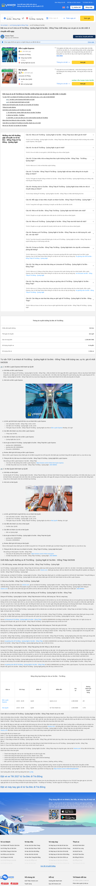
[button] (59, 135)
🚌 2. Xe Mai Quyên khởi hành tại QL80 (17, 102)
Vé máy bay (53, 842)
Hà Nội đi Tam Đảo (78, 854)
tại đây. (31, 772)
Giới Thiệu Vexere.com (31, 881)
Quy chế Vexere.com (55, 884)
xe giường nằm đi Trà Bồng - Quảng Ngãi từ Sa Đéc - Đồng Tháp (24, 641)
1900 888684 (53, 465)
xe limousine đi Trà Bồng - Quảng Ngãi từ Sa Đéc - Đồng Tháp (23, 619)
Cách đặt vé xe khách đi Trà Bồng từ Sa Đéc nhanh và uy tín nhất (22, 123)
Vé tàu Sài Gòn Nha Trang (32, 845)
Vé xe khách (4, 25)
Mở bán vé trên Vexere (73, 2)
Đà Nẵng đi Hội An (78, 857)
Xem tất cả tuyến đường (48, 866)
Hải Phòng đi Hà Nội (79, 863)
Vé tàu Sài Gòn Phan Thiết (32, 848)
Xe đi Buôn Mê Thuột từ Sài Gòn (10, 845)
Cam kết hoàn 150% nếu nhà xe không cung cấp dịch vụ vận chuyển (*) (29, 5)
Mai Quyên (54, 520)
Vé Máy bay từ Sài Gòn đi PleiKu (58, 860)
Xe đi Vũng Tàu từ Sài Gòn (8, 848)
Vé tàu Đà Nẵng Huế (31, 860)
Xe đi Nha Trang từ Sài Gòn (9, 851)
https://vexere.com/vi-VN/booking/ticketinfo (66, 768)
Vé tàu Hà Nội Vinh (30, 863)
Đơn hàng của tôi (60, 2)
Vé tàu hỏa (29, 842)
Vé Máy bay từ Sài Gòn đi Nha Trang (59, 848)
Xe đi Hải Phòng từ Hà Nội (8, 860)
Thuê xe (76, 842)
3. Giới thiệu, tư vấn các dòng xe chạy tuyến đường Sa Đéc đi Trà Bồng (27, 117)
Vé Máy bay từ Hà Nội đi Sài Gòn (58, 845)
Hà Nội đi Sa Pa (77, 851)
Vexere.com (43, 570)
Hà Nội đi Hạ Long (78, 848)
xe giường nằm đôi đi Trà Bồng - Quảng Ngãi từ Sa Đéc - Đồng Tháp (25, 664)
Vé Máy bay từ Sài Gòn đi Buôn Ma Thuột (59, 864)
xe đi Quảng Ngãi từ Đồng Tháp (18, 25)
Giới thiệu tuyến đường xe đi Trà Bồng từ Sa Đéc (17, 110)
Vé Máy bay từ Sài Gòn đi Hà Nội (58, 851)
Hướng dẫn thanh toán (55, 881)
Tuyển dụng (28, 884)
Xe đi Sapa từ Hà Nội (7, 857)
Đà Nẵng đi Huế (77, 860)
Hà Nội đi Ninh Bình (78, 845)
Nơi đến (31, 17)
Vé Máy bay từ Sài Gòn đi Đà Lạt (58, 857)
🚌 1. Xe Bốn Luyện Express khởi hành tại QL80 (20, 99)
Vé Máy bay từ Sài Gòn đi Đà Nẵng (59, 854)
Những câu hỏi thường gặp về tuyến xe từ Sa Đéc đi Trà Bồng (21, 104)
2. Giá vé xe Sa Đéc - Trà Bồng (15, 115)
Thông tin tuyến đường (9, 107)
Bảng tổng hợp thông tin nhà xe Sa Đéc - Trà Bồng (17, 120)
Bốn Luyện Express (56, 427)
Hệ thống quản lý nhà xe (81, 880)
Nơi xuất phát (10, 17)
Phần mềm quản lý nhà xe (80, 883)
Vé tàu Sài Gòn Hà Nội (31, 854)
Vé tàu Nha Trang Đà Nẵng (32, 857)
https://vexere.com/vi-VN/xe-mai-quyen (42, 553)
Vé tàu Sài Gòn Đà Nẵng (32, 851)
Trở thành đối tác (88, 2)
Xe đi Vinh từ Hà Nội (6, 863)
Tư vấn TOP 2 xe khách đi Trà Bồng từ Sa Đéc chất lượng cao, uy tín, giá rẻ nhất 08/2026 (29, 97)
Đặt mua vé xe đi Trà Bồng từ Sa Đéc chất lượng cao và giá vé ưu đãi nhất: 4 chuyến (34, 94)
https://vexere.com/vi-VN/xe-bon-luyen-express (50, 463)
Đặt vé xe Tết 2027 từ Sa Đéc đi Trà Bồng (15, 125)
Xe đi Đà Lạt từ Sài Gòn (7, 854)
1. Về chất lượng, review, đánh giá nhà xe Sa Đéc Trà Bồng (23, 112)
